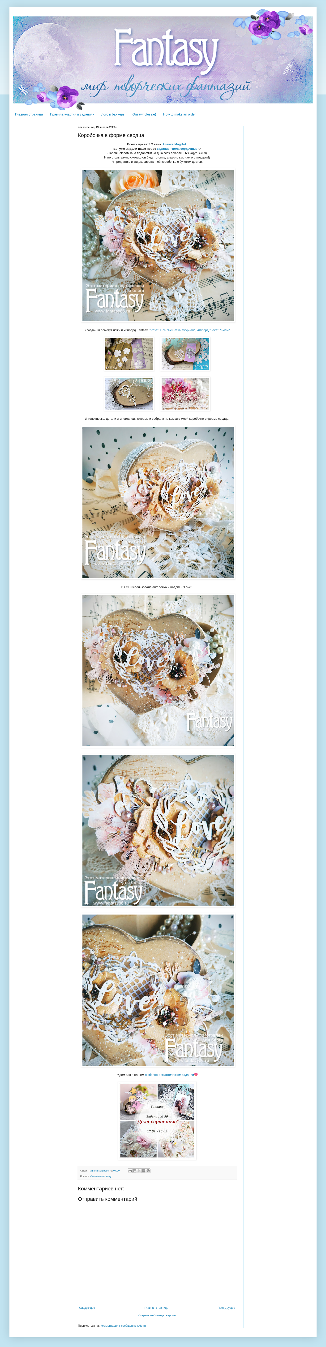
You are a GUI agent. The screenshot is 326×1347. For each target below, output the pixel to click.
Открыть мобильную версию (157, 1315)
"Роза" (154, 330)
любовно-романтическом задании (169, 1075)
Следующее (87, 1307)
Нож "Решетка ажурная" (177, 330)
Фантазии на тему (101, 1176)
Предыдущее (226, 1307)
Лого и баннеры (113, 114)
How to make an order (179, 114)
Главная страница (29, 114)
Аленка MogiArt (174, 144)
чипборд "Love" (208, 330)
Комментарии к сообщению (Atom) (123, 1325)
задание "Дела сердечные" (178, 148)
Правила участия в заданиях (72, 114)
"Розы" (225, 330)
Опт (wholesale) (144, 114)
